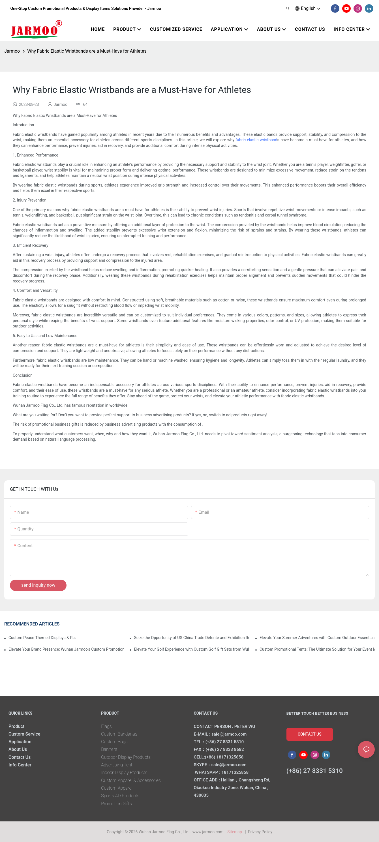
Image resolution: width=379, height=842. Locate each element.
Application (20, 741)
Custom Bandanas (119, 734)
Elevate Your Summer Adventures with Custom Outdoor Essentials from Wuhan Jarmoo (317, 637)
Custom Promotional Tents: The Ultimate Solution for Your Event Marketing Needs (317, 649)
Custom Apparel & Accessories (131, 780)
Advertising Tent (117, 765)
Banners (109, 749)
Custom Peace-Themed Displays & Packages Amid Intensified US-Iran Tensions (42, 637)
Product (16, 726)
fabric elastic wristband (256, 140)
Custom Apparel (117, 788)
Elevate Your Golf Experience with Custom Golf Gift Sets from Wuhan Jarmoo (191, 649)
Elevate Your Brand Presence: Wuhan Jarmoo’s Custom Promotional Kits (66, 649)
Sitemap (235, 832)
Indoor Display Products (124, 772)
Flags (106, 726)
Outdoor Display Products (126, 757)
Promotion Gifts (116, 803)
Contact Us (19, 757)
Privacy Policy (260, 832)
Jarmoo (12, 51)
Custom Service (24, 734)
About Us (17, 749)
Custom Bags (114, 741)
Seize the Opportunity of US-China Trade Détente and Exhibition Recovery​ (191, 637)
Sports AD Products (120, 795)
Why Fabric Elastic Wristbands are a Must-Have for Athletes (86, 51)
